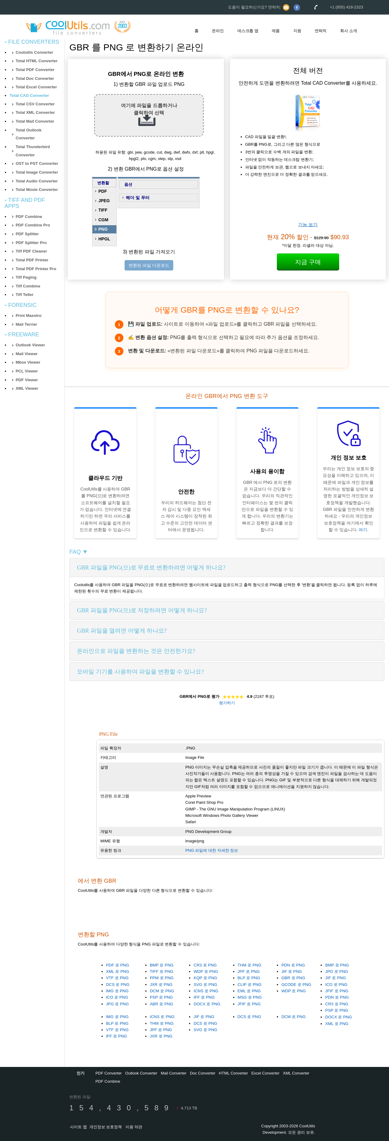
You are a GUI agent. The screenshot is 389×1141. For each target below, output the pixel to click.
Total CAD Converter (29, 95)
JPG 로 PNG (117, 1004)
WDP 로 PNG (206, 971)
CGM (103, 219)
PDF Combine (28, 216)
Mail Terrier (26, 324)
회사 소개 (348, 31)
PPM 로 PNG (162, 978)
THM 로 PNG (249, 965)
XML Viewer (26, 388)
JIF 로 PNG (291, 971)
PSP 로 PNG (161, 997)
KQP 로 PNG (205, 978)
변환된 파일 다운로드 (149, 265)
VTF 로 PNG (117, 978)
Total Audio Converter (36, 181)
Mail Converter (174, 1073)
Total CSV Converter (35, 104)
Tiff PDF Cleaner (31, 251)
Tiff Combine (27, 286)
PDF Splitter (27, 234)
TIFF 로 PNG (161, 971)
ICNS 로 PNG (206, 991)
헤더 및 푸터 (138, 197)
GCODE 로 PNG (296, 984)
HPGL (104, 238)
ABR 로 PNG (161, 1004)
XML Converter (296, 1073)
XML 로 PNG (117, 971)
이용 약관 (134, 1127)
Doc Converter (202, 1073)
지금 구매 (308, 262)
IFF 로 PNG (204, 997)
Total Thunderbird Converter (32, 150)
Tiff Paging (25, 277)
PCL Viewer (26, 371)
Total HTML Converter (36, 61)
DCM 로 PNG (162, 991)
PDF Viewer (26, 380)
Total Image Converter (36, 172)
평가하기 (227, 703)
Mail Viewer (26, 353)
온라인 (218, 31)
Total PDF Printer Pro (35, 269)
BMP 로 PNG (162, 965)
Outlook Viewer (30, 345)
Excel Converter (265, 1073)
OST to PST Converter (36, 163)
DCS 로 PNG (117, 984)
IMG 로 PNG (117, 991)
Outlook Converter (141, 1073)
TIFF (103, 210)
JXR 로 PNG (161, 984)
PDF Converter (108, 1073)
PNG (103, 229)
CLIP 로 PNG (250, 984)
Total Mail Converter (34, 121)
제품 (276, 31)
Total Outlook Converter (28, 134)
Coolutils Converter (34, 52)
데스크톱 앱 (247, 31)
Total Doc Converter (34, 78)
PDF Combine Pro (32, 225)
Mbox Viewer (27, 362)
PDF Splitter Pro (30, 242)
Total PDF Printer (31, 260)
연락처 (320, 31)
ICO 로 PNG (117, 997)
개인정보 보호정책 (105, 1127)
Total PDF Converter (34, 69)
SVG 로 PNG (205, 984)
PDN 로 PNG (293, 965)
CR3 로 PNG (205, 965)
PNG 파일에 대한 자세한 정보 (211, 850)
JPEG (104, 200)
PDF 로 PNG (117, 965)
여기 (363, 529)
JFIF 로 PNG (249, 1004)
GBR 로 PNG (293, 978)
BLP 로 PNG (249, 978)
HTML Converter (233, 1073)
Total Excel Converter (36, 87)
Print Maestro (28, 315)
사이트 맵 (78, 1127)
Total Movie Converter (36, 189)
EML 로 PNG (249, 991)
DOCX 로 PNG (207, 1004)
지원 (297, 31)
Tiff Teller (24, 294)
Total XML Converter (35, 112)
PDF (102, 191)
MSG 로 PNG (250, 997)
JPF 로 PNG (249, 971)
